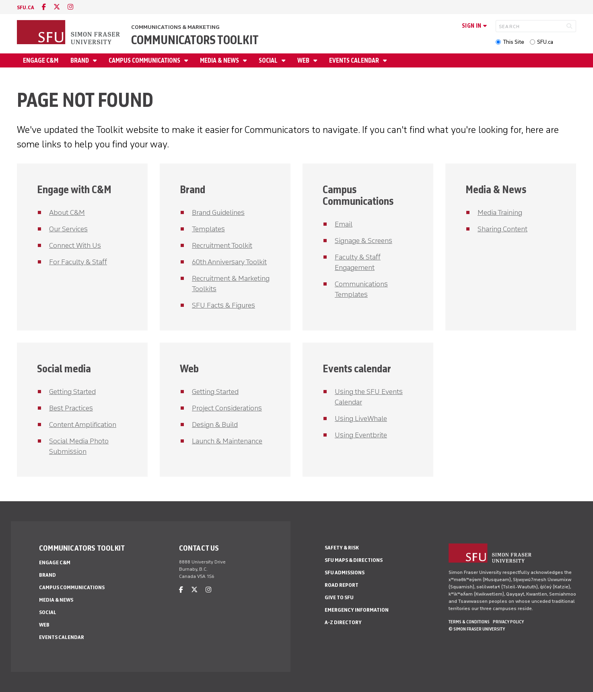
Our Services (68, 229)
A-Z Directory (343, 622)
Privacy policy (508, 622)
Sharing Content (502, 229)
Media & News (220, 60)
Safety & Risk (342, 547)
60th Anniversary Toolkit (229, 261)
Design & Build (215, 424)
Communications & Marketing (175, 27)
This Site (513, 42)
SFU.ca (545, 42)
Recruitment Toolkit (222, 245)
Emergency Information (357, 609)
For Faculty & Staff (78, 261)
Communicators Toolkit (195, 40)
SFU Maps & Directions (354, 560)
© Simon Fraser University (477, 629)
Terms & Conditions (469, 622)
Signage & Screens (363, 240)
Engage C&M (40, 60)
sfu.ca (25, 7)
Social (269, 60)
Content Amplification (82, 424)
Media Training (500, 212)
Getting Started (72, 391)
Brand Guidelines (218, 212)
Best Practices (71, 408)
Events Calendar (354, 60)
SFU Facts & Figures (223, 305)
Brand (80, 60)
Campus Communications (145, 60)
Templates (208, 229)
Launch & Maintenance (227, 441)
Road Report (341, 585)
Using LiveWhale (361, 418)
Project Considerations (227, 408)
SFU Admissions (344, 572)
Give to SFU (339, 597)
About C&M (67, 212)
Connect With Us (75, 245)
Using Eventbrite (361, 435)
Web (304, 60)
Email (343, 224)
